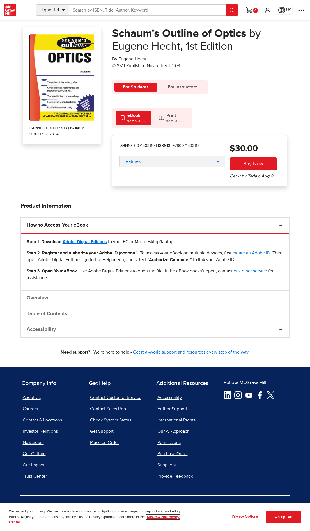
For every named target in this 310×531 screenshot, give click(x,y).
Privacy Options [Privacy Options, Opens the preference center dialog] (245, 516)
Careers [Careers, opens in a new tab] (30, 409)
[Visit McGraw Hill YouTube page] (249, 395)
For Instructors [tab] (182, 87)
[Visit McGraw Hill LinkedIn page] (227, 395)
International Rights (176, 420)
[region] (155, 517)
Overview (37, 297)
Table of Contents (47, 313)
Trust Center (35, 476)
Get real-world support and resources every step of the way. (191, 352)
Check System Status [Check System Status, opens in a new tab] (110, 420)
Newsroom (33, 442)
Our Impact (33, 465)
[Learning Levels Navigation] (24, 10)
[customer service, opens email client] (250, 271)
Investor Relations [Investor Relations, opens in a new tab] (40, 431)
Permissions (169, 442)
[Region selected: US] (285, 10)
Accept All (283, 517)
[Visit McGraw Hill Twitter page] (270, 395)
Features (132, 161)
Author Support (172, 409)
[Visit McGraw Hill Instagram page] (238, 395)
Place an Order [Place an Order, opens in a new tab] (104, 442)
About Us (32, 397)
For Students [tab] (136, 87)
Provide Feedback (175, 476)
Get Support (102, 431)
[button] (267, 10)
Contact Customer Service (115, 397)
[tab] (133, 118)
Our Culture (34, 454)
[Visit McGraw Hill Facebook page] (260, 395)
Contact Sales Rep (108, 409)
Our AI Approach (173, 431)
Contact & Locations (42, 420)
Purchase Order (172, 454)
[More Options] (301, 10)
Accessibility (41, 329)
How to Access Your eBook (57, 225)
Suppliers (166, 465)
